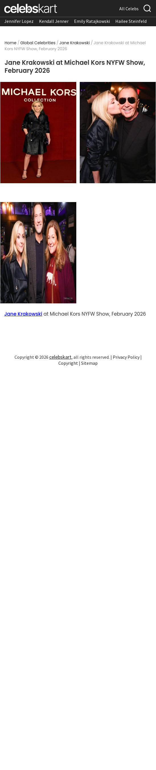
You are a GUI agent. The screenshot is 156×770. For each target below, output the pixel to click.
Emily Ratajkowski (92, 21)
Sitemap (89, 363)
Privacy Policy (126, 357)
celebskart (60, 357)
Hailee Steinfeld (131, 21)
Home (11, 43)
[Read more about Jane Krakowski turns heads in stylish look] (38, 252)
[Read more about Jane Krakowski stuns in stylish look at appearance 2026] (117, 132)
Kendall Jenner (54, 21)
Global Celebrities (38, 43)
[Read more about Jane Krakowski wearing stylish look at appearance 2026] (38, 132)
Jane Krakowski (74, 43)
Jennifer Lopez (19, 21)
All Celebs (129, 8)
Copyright (68, 363)
